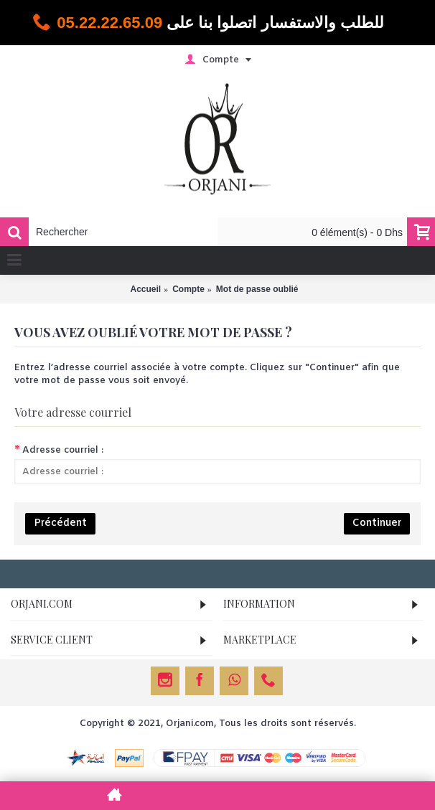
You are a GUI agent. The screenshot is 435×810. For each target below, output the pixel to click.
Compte (188, 289)
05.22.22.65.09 (109, 23)
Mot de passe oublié (257, 289)
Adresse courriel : (62, 450)
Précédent (60, 523)
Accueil (145, 289)
